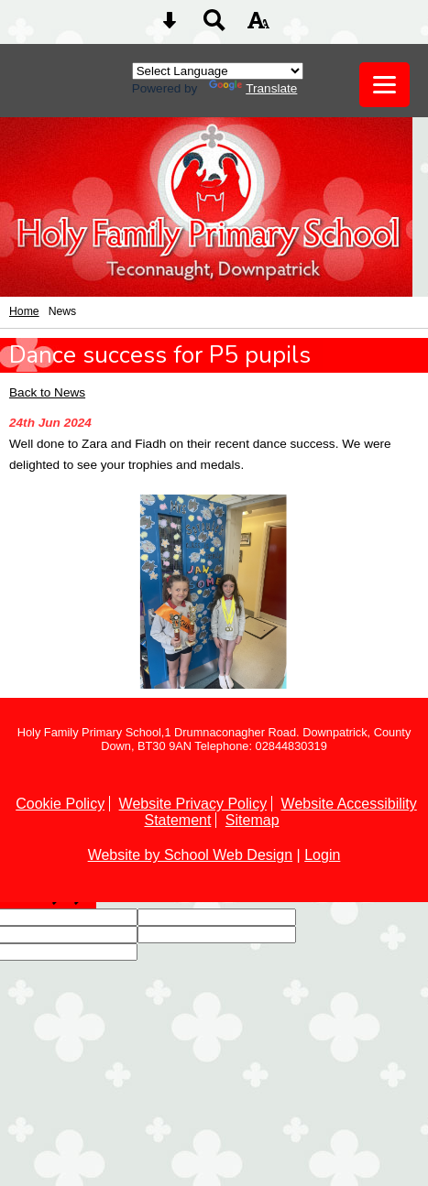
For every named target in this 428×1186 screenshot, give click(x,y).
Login (322, 855)
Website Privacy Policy (193, 803)
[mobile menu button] (384, 84)
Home (24, 311)
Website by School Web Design (190, 855)
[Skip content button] (169, 26)
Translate (253, 88)
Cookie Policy (60, 803)
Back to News (47, 392)
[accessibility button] (258, 26)
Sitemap (252, 820)
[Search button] (214, 26)
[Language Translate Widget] (217, 71)
